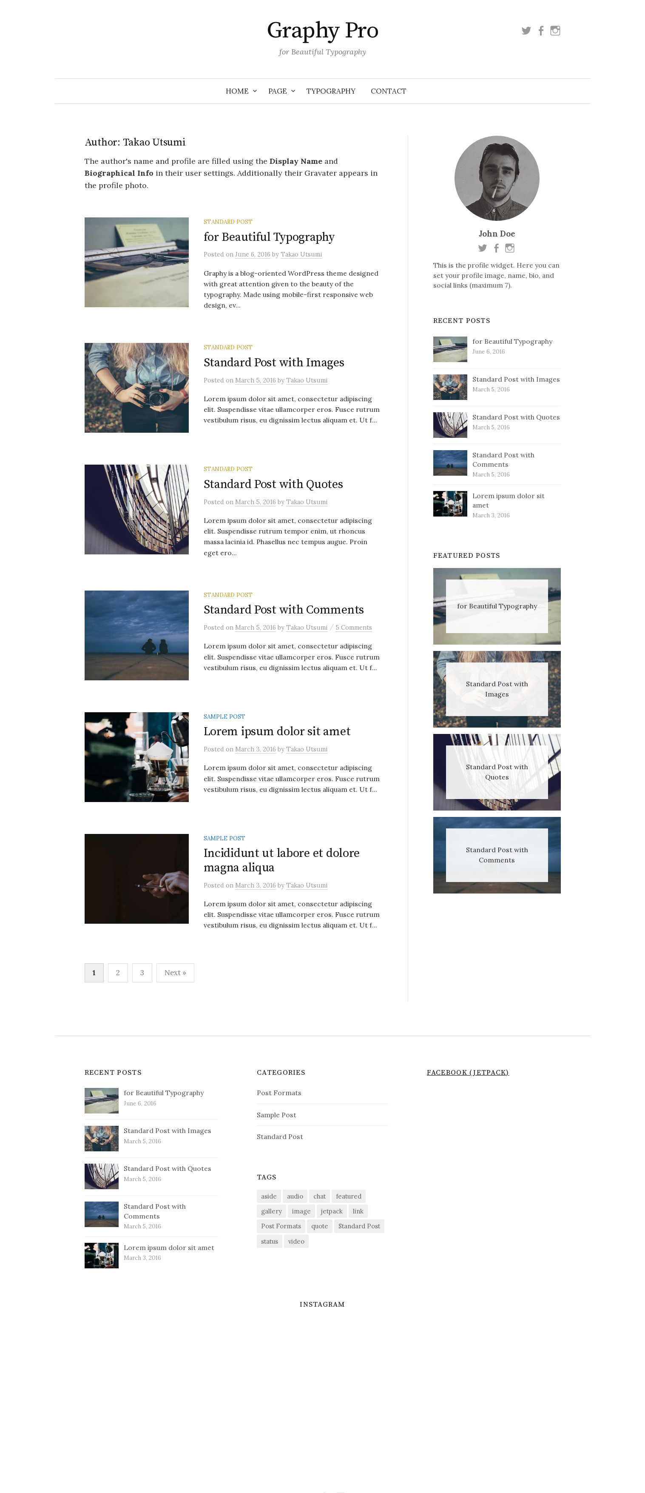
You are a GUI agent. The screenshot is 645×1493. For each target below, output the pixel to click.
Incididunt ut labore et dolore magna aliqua (282, 890)
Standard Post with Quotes (273, 495)
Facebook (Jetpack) (468, 1102)
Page (277, 91)
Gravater (320, 173)
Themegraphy (343, 1473)
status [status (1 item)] (269, 1271)
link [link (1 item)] (358, 1241)
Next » (175, 1002)
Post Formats (279, 1122)
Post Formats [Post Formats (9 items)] (281, 1256)
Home (237, 91)
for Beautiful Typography (269, 237)
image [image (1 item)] (301, 1241)
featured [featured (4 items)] (348, 1226)
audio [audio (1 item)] (295, 1226)
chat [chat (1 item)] (319, 1226)
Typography (331, 91)
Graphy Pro (323, 30)
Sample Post (224, 738)
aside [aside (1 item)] (269, 1226)
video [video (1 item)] (296, 1271)
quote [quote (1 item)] (319, 1256)
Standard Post (228, 222)
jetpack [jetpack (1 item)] (332, 1241)
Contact (388, 91)
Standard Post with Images (274, 366)
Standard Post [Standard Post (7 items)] (359, 1256)
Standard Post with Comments (284, 624)
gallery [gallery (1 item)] (271, 1241)
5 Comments (353, 642)
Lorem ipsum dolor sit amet (277, 754)
